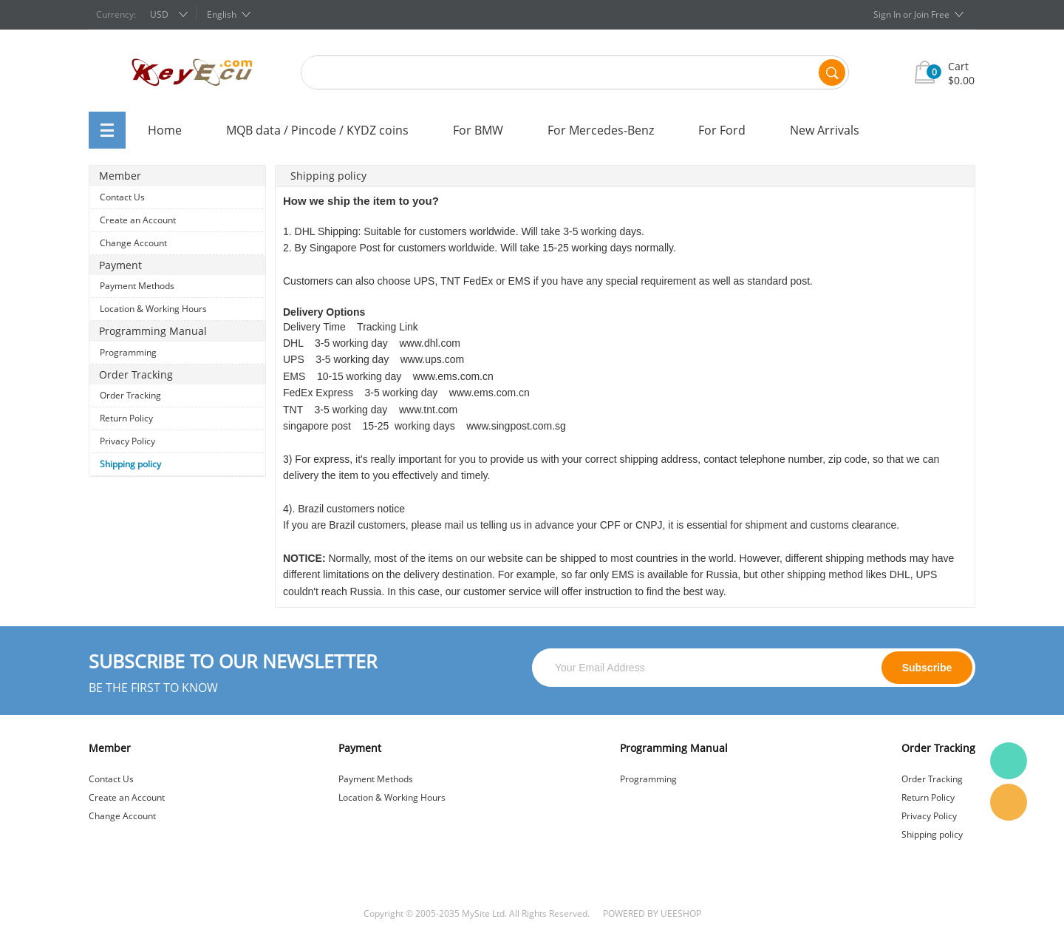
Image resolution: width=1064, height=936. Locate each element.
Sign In (887, 14)
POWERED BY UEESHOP (652, 913)
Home (165, 130)
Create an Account (138, 220)
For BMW (478, 130)
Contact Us (122, 197)
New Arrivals (824, 130)
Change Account (133, 243)
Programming (128, 352)
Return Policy (126, 418)
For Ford (722, 130)
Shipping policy (130, 464)
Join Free (931, 14)
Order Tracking (130, 395)
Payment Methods (137, 285)
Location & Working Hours (153, 308)
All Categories (107, 130)
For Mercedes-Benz (601, 130)
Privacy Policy (127, 441)
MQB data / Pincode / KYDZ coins (317, 130)
